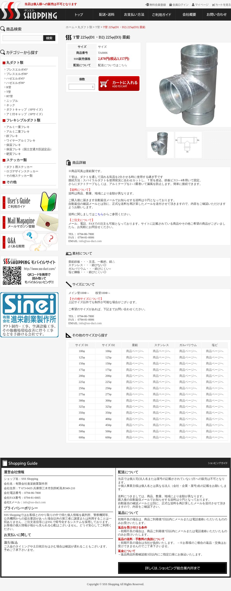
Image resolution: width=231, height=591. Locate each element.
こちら (122, 65)
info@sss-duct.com (90, 241)
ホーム (70, 27)
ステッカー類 (16, 160)
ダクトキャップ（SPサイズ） (25, 109)
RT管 (9, 96)
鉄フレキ (12, 136)
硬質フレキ (13, 154)
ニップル (12, 100)
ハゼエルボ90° (15, 83)
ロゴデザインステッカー (22, 171)
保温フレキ (13, 145)
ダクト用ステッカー (19, 167)
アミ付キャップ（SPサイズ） (25, 114)
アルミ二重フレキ (18, 131)
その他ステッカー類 (19, 175)
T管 (8, 92)
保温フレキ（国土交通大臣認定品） (29, 149)
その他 (11, 182)
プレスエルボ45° (17, 69)
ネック (10, 105)
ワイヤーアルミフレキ (20, 140)
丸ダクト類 (14, 62)
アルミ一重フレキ (18, 127)
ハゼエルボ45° (15, 78)
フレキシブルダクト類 (23, 120)
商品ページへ (135, 351)
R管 (8, 87)
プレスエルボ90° (17, 74)
